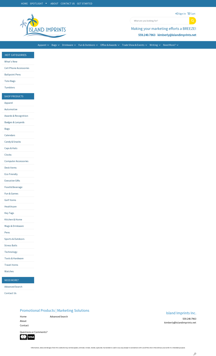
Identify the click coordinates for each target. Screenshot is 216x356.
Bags (54, 44)
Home (23, 316)
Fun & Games (11, 193)
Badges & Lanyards (14, 122)
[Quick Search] (159, 20)
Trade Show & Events (133, 44)
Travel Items (11, 264)
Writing (154, 44)
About (23, 320)
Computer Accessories (16, 161)
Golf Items (10, 200)
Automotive (10, 109)
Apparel (42, 44)
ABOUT (54, 3)
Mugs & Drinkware (14, 225)
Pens (7, 232)
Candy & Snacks (12, 141)
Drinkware (67, 44)
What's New (10, 61)
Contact (24, 325)
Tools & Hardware (14, 258)
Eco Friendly (11, 174)
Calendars (9, 135)
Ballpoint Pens (12, 74)
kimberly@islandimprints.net (176, 35)
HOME (24, 3)
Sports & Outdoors (14, 238)
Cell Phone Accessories (16, 68)
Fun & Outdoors (86, 44)
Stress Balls (10, 245)
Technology (10, 251)
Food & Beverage (13, 187)
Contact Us (10, 293)
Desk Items (10, 167)
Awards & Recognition (16, 115)
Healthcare (10, 206)
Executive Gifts (12, 180)
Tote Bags (9, 81)
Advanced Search (13, 286)
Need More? (169, 44)
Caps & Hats (10, 148)
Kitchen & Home (13, 219)
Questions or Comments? (34, 332)
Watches (9, 271)
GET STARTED (84, 3)
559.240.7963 (146, 35)
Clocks (8, 154)
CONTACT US (68, 3)
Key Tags (9, 213)
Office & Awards (108, 44)
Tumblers (9, 87)
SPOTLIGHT (36, 3)
